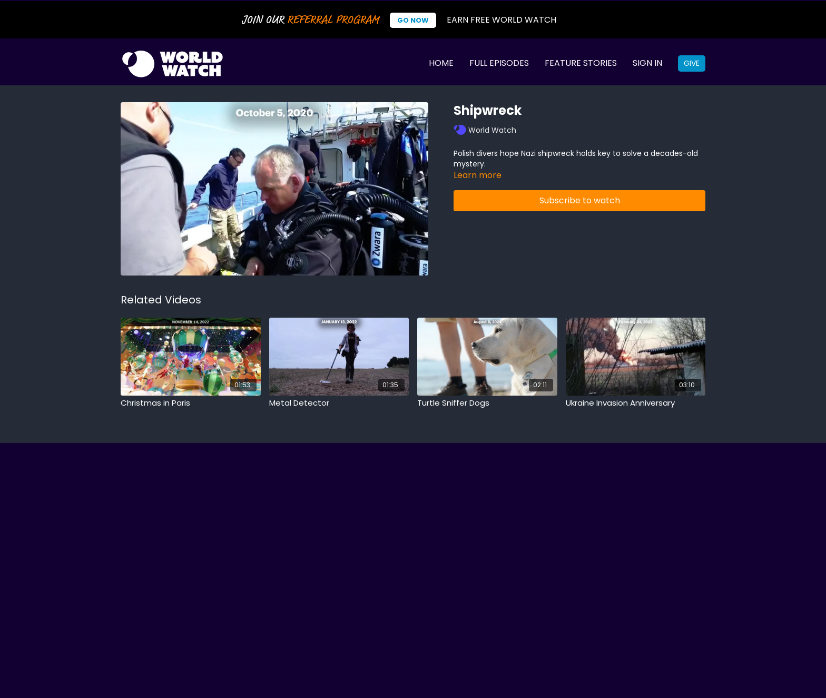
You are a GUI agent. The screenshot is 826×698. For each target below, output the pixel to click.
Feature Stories (581, 63)
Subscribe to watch (579, 200)
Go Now (413, 20)
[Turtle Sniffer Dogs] (487, 403)
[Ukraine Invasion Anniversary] (636, 403)
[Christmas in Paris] (191, 403)
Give (692, 63)
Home (441, 63)
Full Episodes (499, 63)
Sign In (647, 63)
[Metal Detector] (339, 403)
